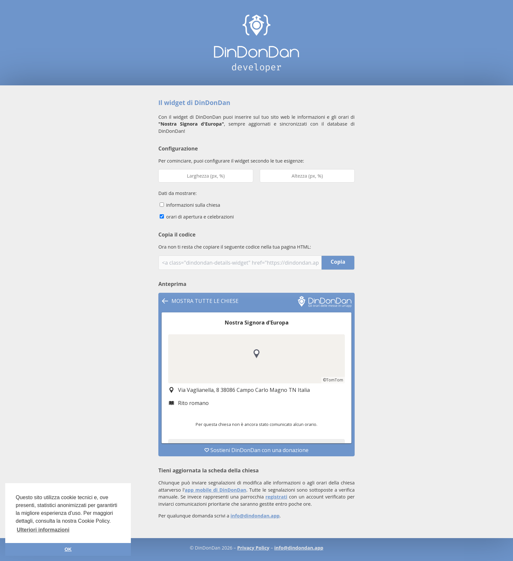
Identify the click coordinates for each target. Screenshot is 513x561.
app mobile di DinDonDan (215, 490)
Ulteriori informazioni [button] (43, 530)
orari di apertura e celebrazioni (197, 217)
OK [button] (68, 549)
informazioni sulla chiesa (190, 205)
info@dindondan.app (254, 516)
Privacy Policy (253, 548)
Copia (338, 261)
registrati (276, 497)
